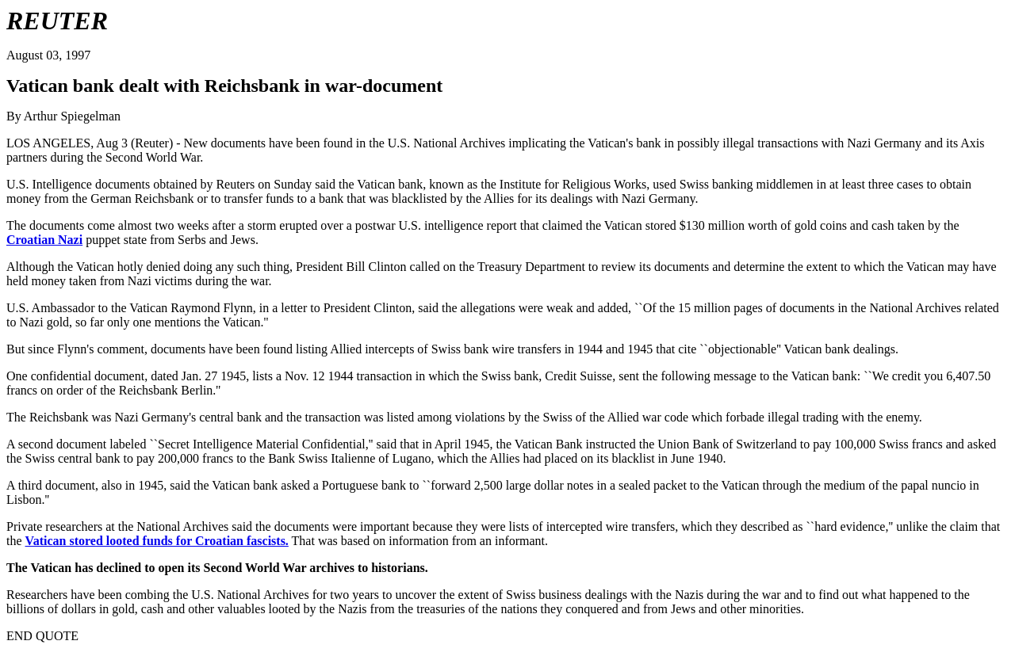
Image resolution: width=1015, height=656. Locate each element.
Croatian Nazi (44, 239)
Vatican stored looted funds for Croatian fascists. (157, 540)
